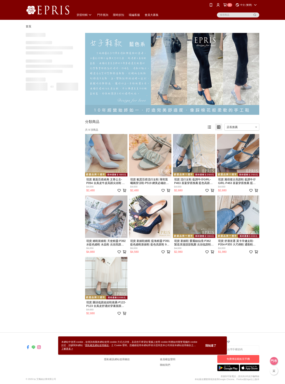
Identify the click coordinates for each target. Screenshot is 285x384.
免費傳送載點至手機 (238, 358)
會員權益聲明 (167, 359)
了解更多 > (67, 348)
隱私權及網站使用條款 (117, 359)
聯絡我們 (165, 364)
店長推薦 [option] (232, 127)
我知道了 (210, 345)
